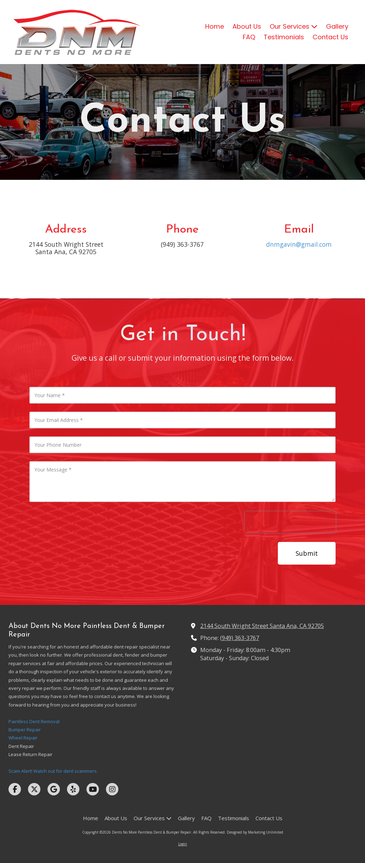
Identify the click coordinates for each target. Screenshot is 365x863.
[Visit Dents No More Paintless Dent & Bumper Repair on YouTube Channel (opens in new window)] (92, 789)
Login (182, 843)
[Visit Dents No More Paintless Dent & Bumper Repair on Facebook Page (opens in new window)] (15, 789)
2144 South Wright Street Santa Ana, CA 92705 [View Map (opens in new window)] (262, 626)
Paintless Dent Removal (34, 721)
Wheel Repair (23, 738)
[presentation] (290, 522)
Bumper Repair (25, 729)
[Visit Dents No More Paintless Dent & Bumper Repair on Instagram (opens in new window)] (112, 789)
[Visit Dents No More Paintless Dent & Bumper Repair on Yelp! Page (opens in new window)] (73, 789)
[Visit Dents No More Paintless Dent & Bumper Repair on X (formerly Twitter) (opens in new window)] (34, 789)
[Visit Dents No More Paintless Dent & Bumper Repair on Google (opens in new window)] (53, 789)
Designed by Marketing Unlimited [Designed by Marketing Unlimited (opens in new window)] (255, 832)
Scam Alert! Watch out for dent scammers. (53, 771)
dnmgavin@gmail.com (299, 244)
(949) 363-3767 (239, 638)
